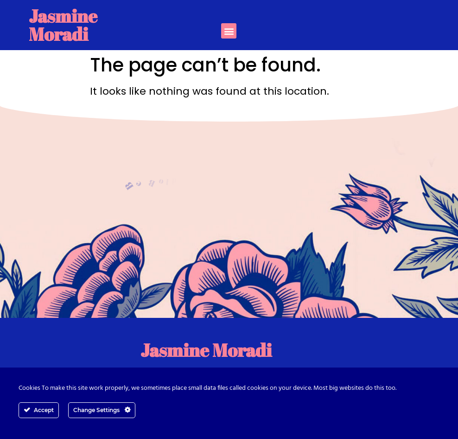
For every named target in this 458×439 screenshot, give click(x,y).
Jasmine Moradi (63, 25)
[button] (228, 31)
